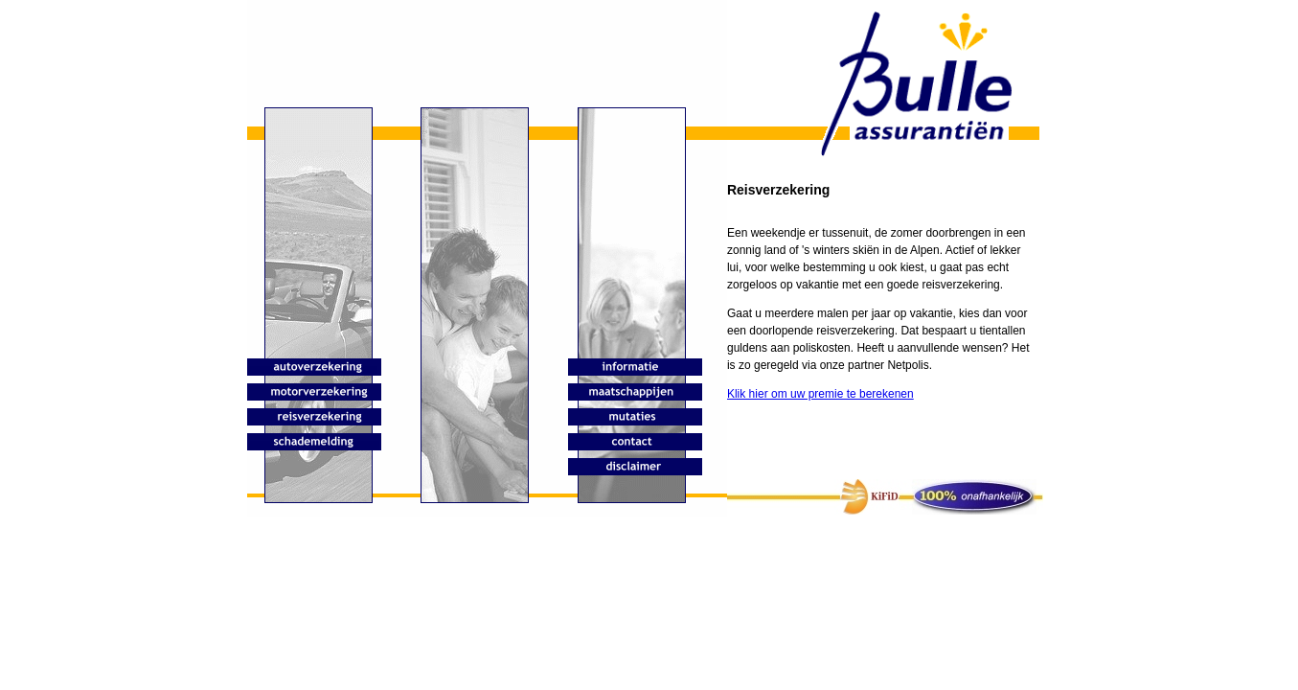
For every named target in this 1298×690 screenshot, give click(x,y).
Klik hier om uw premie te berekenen (820, 394)
